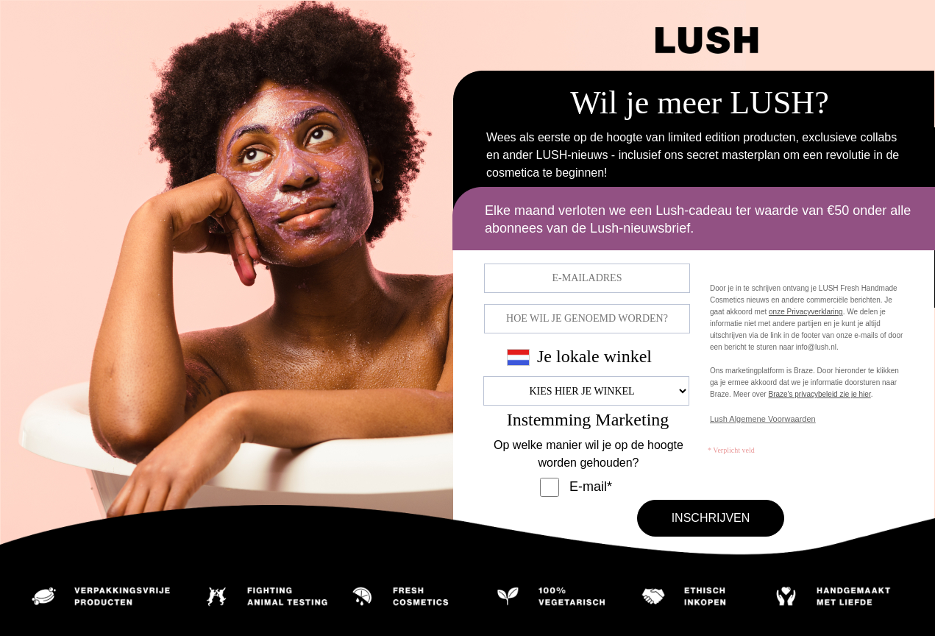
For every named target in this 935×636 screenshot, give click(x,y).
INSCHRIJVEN (711, 518)
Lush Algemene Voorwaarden (763, 418)
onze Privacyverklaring (806, 312)
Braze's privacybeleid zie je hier (819, 394)
